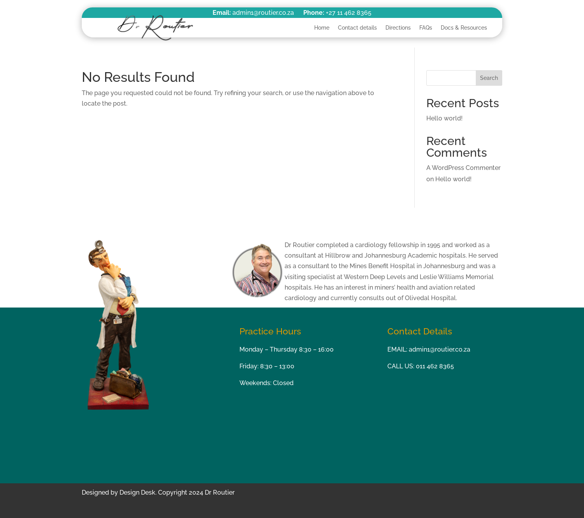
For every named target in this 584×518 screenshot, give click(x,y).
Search (489, 78)
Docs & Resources (464, 28)
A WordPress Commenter (463, 167)
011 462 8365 (435, 366)
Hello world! (444, 118)
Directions (398, 28)
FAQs (425, 28)
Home (321, 28)
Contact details (357, 28)
